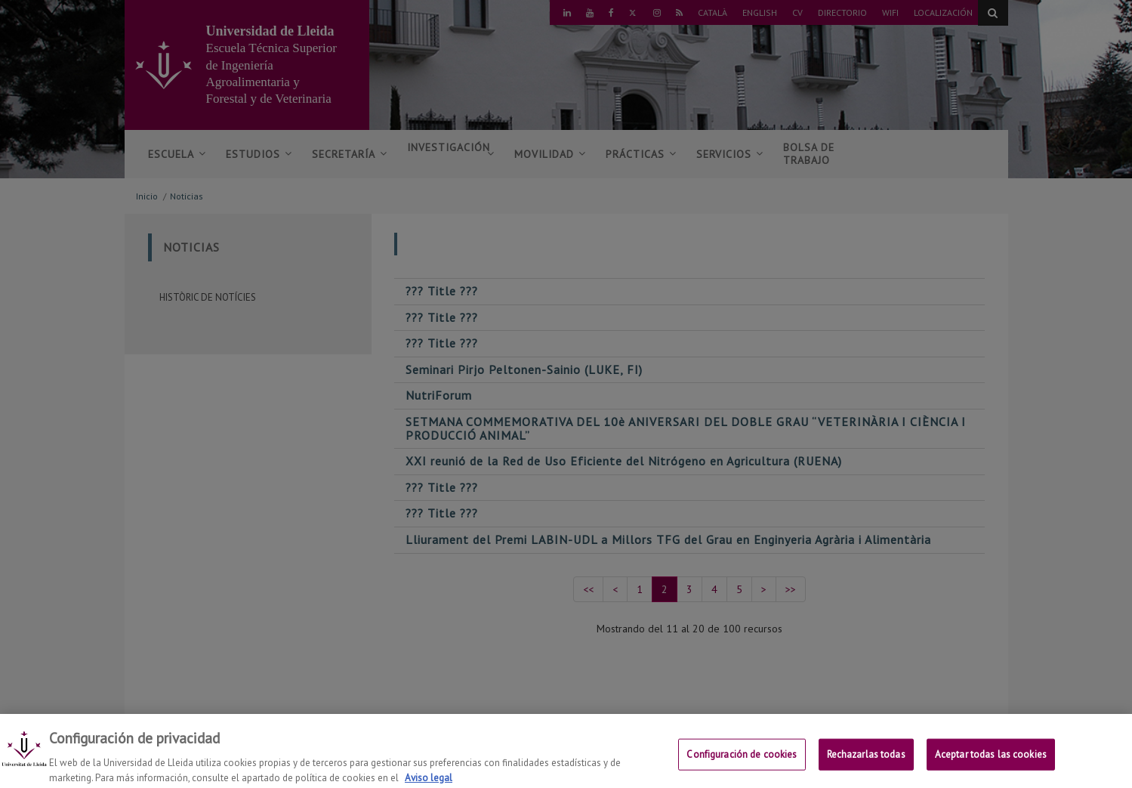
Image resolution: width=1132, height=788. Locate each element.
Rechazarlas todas (866, 761)
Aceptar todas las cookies (991, 761)
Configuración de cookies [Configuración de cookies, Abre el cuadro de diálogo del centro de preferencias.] (741, 761)
